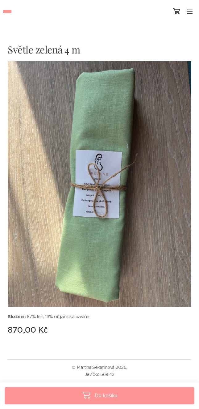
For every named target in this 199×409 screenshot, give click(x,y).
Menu (190, 11)
